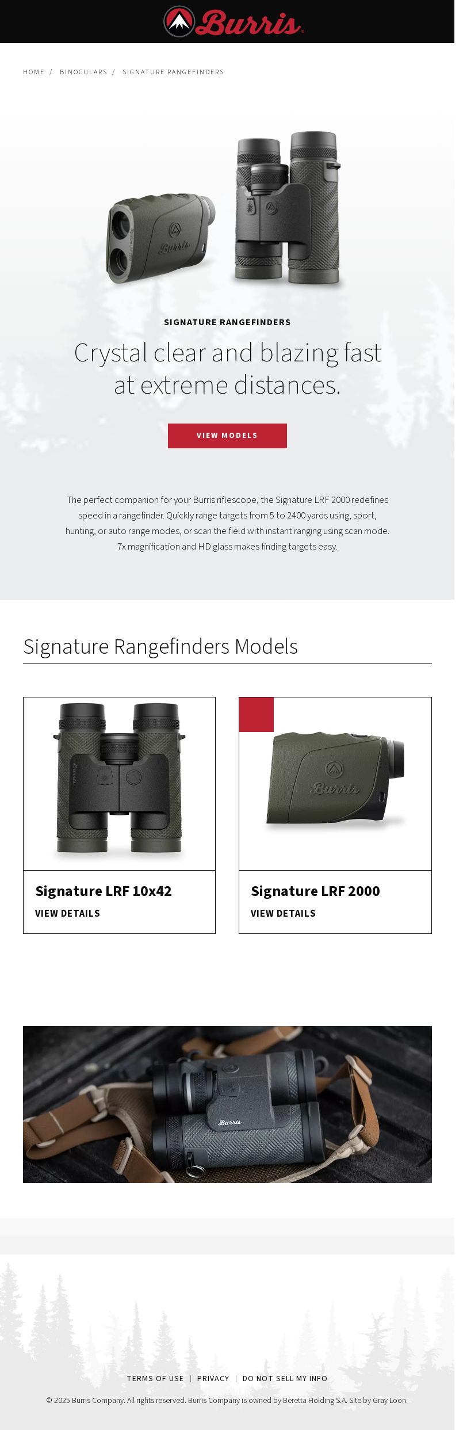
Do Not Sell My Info (285, 1379)
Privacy (213, 1379)
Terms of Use (155, 1379)
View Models (227, 435)
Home (34, 72)
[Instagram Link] (227, 1352)
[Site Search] (426, 21)
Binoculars (84, 72)
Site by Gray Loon (377, 1400)
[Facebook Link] (196, 1352)
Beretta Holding (308, 1400)
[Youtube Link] (259, 1352)
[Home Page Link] (227, 1307)
